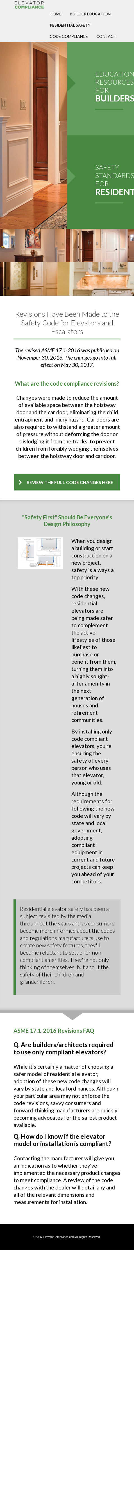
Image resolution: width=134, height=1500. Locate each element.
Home (56, 13)
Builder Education (90, 13)
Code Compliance (69, 36)
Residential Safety (70, 25)
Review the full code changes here (70, 482)
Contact (106, 36)
